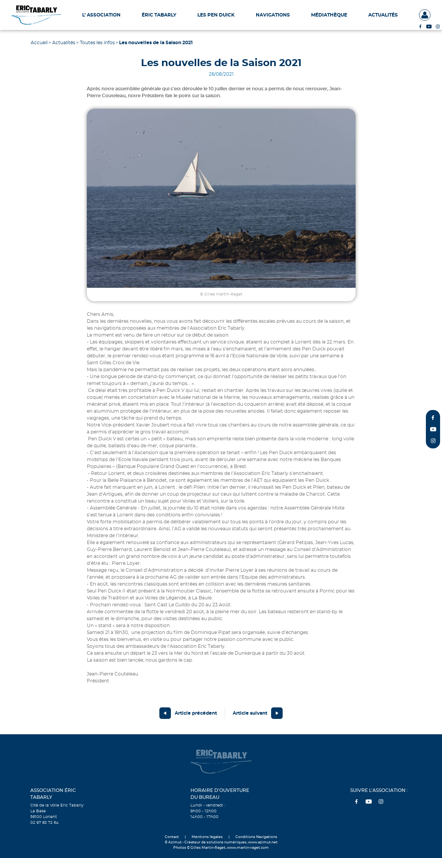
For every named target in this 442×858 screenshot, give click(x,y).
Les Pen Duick (216, 15)
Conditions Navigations (256, 837)
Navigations (273, 15)
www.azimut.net (263, 842)
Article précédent (196, 713)
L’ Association (101, 15)
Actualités (383, 15)
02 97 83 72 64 (44, 823)
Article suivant (250, 713)
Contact (172, 837)
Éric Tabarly (159, 15)
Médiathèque (329, 15)
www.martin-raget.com (248, 848)
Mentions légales (207, 837)
